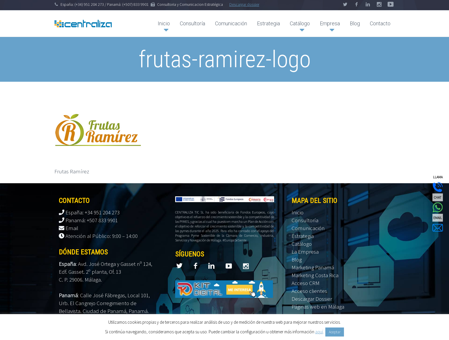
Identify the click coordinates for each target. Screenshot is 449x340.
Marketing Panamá (313, 267)
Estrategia (268, 23)
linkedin (367, 4)
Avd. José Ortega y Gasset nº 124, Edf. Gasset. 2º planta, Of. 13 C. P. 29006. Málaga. (105, 271)
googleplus (379, 4)
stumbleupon (390, 4)
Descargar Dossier (312, 298)
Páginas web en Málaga (318, 306)
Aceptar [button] (334, 332)
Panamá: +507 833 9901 (91, 220)
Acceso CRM (306, 283)
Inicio (164, 23)
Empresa (330, 23)
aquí (319, 331)
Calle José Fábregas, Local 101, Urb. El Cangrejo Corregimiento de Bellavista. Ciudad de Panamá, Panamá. (104, 303)
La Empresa (305, 251)
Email (71, 228)
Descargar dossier (244, 4)
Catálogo (300, 23)
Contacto (380, 23)
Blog (355, 23)
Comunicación (231, 23)
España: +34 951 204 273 (92, 212)
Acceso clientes (309, 290)
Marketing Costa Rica (315, 275)
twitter (345, 4)
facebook (356, 4)
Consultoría (192, 23)
